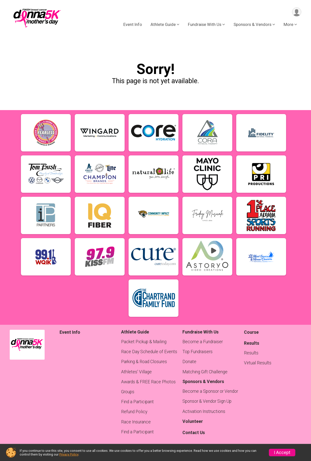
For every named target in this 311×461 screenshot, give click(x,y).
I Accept (282, 452)
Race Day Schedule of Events (149, 351)
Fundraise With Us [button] (204, 24)
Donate (189, 361)
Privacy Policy (68, 454)
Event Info (132, 24)
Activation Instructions (203, 411)
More (288, 24)
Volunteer (192, 421)
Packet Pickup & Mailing (143, 341)
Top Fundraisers (197, 351)
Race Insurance (136, 421)
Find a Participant (137, 401)
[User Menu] (296, 12)
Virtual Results (257, 362)
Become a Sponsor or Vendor (210, 391)
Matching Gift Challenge (205, 371)
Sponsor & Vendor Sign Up (207, 401)
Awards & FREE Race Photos (148, 381)
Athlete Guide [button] (163, 24)
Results (251, 352)
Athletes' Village (136, 371)
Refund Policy (134, 411)
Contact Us (193, 432)
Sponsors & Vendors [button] (252, 24)
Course (251, 332)
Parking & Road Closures (144, 361)
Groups (127, 391)
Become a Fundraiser (202, 341)
